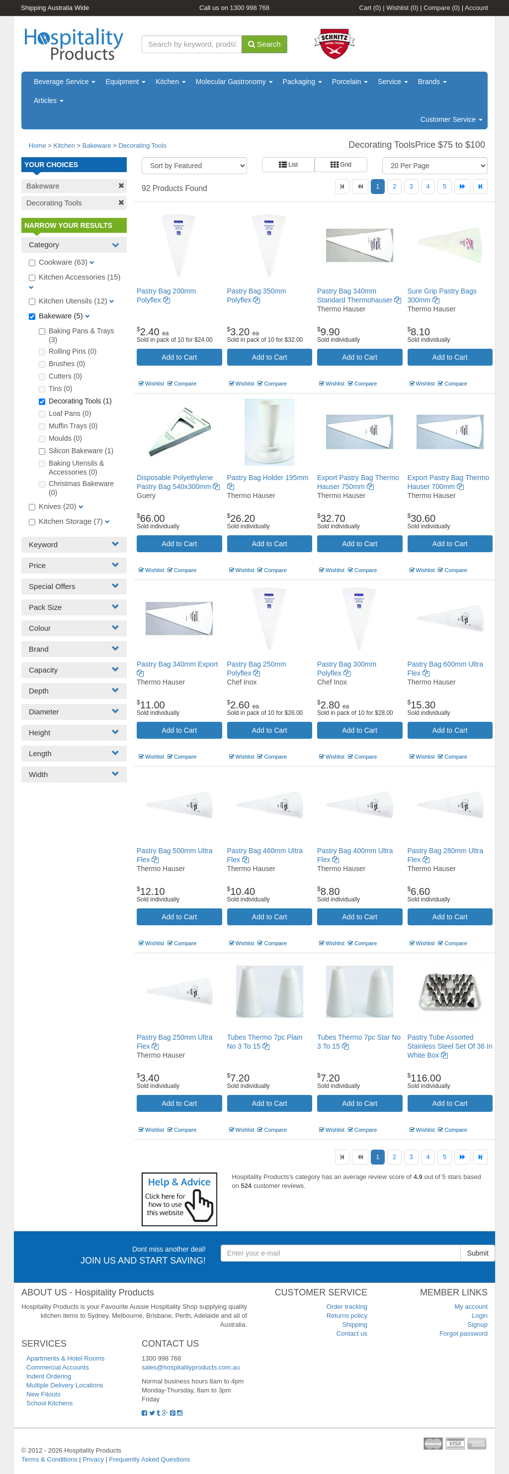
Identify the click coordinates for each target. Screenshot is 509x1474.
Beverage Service (64, 82)
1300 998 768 (250, 7)
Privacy (93, 1459)
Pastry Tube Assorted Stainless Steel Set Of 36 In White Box (450, 1046)
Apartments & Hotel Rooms (65, 1358)
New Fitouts (43, 1394)
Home (37, 145)
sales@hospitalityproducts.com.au (191, 1367)
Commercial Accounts (57, 1367)
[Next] (462, 186)
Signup (478, 1324)
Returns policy (347, 1315)
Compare (442, 7)
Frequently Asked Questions (149, 1459)
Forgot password (463, 1333)
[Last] (480, 186)
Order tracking (347, 1306)
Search (264, 44)
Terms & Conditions (49, 1459)
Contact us (352, 1333)
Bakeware (98, 145)
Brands (432, 82)
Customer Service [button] (452, 119)
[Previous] (360, 186)
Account (476, 7)
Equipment (125, 82)
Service (393, 82)
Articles (49, 100)
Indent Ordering (48, 1376)
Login (480, 1315)
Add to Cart (179, 357)
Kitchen (171, 82)
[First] (342, 186)
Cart (370, 7)
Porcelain (350, 82)
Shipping (354, 1324)
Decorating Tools (142, 145)
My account (471, 1306)
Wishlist (402, 7)
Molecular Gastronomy (234, 82)
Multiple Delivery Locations (64, 1385)
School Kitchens (49, 1403)
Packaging (302, 82)
